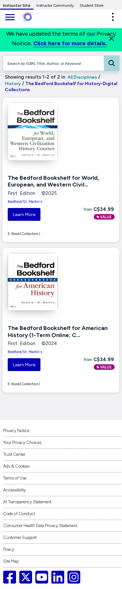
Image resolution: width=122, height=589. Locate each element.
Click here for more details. (70, 43)
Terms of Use (14, 478)
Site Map (11, 561)
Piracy (8, 549)
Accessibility (14, 490)
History (13, 83)
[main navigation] (9, 18)
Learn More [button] (24, 214)
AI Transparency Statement (27, 501)
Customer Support (20, 537)
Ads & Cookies (16, 466)
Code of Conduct (19, 513)
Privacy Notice (16, 430)
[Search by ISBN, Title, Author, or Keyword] (53, 63)
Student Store (91, 5)
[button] (112, 17)
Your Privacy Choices (22, 442)
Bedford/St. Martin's (25, 201)
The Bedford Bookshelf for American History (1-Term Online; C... (58, 332)
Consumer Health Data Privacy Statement (40, 525)
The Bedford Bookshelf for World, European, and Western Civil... (53, 181)
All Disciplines (81, 77)
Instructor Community (55, 5)
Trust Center (14, 454)
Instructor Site (16, 5)
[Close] (111, 38)
